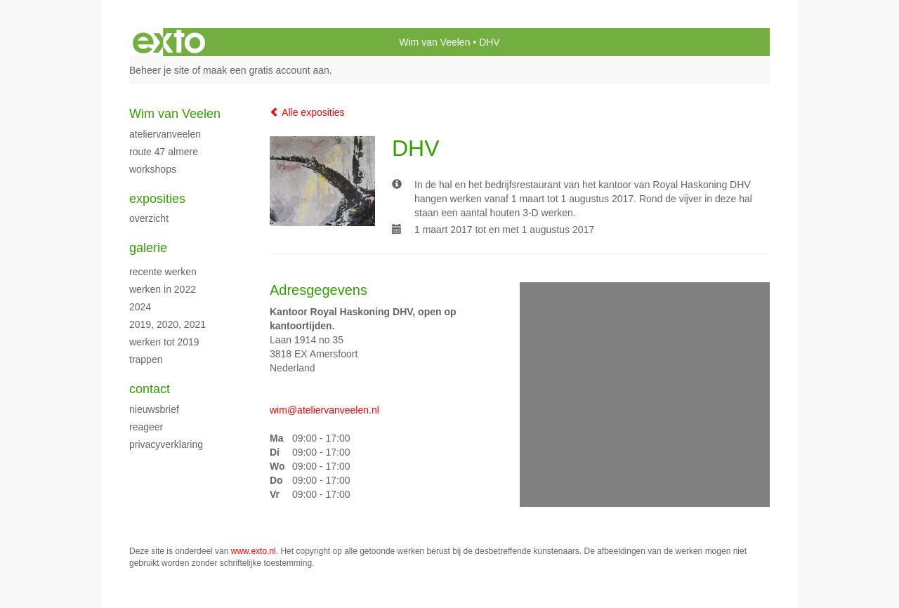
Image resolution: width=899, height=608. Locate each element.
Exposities (157, 199)
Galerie (148, 248)
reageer (146, 426)
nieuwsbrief (154, 409)
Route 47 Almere (163, 151)
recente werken (163, 271)
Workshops (152, 169)
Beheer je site (159, 70)
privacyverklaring (166, 444)
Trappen (145, 359)
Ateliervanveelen (165, 134)
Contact (149, 389)
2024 (140, 306)
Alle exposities (307, 112)
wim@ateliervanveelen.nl (324, 410)
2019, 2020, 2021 (167, 324)
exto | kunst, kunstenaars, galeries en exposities (169, 42)
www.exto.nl (253, 551)
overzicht (149, 218)
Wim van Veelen (434, 42)
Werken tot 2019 (164, 342)
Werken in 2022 (162, 289)
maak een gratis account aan (266, 70)
